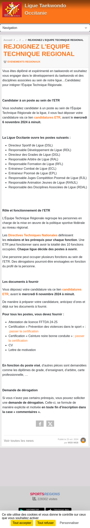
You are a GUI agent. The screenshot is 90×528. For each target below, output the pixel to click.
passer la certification (23, 331)
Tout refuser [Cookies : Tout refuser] (45, 523)
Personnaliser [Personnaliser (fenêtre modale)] (69, 523)
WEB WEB (73, 442)
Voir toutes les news (19, 440)
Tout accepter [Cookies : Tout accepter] (22, 523)
